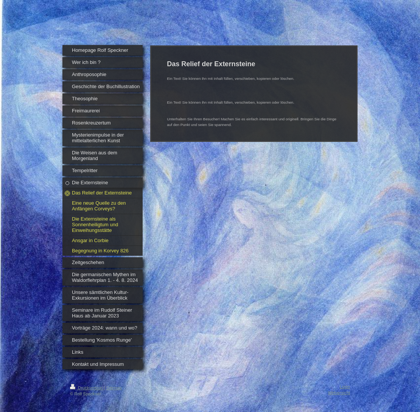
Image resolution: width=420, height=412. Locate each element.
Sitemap (114, 388)
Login (345, 386)
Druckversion (87, 388)
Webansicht (339, 392)
